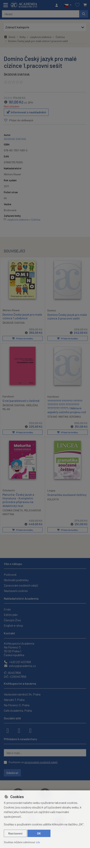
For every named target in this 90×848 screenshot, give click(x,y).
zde (38, 842)
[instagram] (19, 730)
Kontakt (9, 633)
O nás (7, 609)
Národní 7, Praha (14, 699)
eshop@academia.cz (20, 666)
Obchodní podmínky (16, 580)
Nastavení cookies (16, 591)
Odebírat (12, 773)
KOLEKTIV (53, 499)
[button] (67, 5)
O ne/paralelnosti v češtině (21, 400)
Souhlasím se (33, 762)
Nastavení (15, 833)
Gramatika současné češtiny (67, 494)
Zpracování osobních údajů (21, 585)
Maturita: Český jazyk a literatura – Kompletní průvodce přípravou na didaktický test (18, 500)
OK (39, 833)
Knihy (23, 37)
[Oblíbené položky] (77, 5)
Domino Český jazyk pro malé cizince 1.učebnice (22, 316)
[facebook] (8, 730)
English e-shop (13, 625)
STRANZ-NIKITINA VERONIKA (64, 416)
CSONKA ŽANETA (12, 510)
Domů (9, 37)
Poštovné (10, 574)
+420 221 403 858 (17, 662)
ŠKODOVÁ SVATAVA (17, 74)
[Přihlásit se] (57, 5)
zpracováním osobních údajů (41, 762)
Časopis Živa (12, 620)
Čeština (60, 37)
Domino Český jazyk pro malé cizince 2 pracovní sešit (67, 316)
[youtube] (30, 730)
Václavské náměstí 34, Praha (22, 694)
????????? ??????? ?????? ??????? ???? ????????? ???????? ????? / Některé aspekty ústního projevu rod (66, 406)
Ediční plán (11, 614)
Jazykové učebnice (40, 37)
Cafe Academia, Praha (18, 710)
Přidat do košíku (22, 338)
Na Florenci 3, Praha (16, 705)
